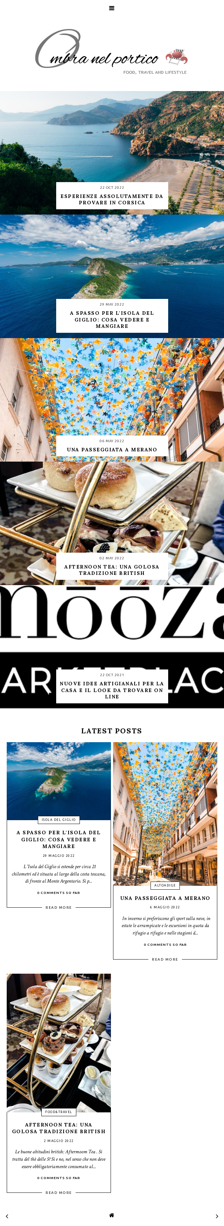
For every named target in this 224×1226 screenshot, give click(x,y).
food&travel (58, 1112)
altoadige (165, 885)
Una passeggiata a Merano (165, 898)
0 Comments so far (58, 893)
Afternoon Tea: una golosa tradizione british (59, 1128)
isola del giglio (59, 820)
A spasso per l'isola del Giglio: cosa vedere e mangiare (59, 839)
